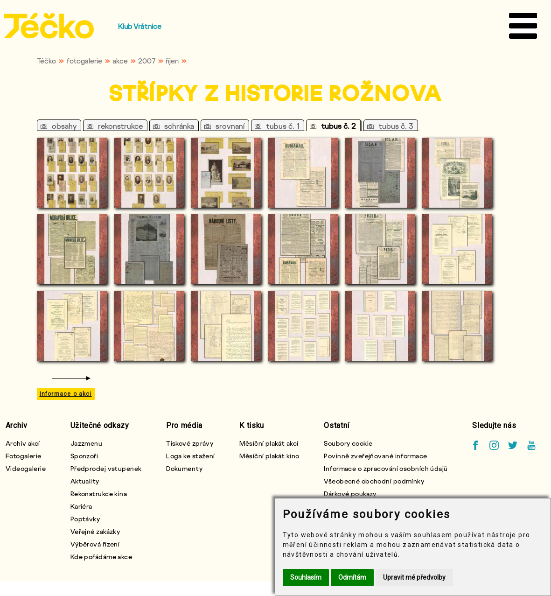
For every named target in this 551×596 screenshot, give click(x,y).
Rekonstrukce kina (98, 494)
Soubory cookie (348, 443)
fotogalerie (84, 60)
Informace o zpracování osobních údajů (385, 468)
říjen (172, 60)
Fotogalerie (24, 456)
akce (120, 60)
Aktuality (84, 481)
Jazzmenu (86, 443)
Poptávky (85, 519)
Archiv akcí (23, 443)
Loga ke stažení (190, 456)
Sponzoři (84, 456)
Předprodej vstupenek (106, 468)
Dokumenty (184, 468)
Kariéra (81, 506)
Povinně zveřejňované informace (375, 456)
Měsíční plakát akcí (268, 443)
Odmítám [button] (352, 577)
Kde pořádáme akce (101, 557)
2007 (146, 60)
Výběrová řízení (95, 544)
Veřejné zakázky (95, 531)
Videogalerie (26, 468)
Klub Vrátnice (139, 26)
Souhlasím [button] (305, 577)
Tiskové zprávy (189, 443)
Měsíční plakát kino (269, 456)
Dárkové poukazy (350, 494)
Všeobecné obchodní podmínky (374, 481)
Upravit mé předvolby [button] (414, 577)
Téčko (46, 60)
